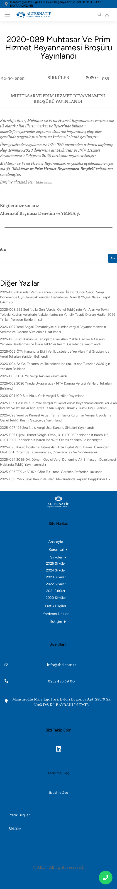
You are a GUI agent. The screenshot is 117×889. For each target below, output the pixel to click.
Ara (3, 249)
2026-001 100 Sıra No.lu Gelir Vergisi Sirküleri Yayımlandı (42, 396)
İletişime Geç (58, 793)
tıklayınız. (44, 182)
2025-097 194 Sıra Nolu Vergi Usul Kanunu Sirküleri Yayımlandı (47, 428)
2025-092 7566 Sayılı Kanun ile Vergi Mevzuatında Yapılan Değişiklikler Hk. (55, 479)
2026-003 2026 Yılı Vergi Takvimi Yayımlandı (33, 376)
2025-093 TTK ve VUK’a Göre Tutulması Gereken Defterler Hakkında (51, 472)
